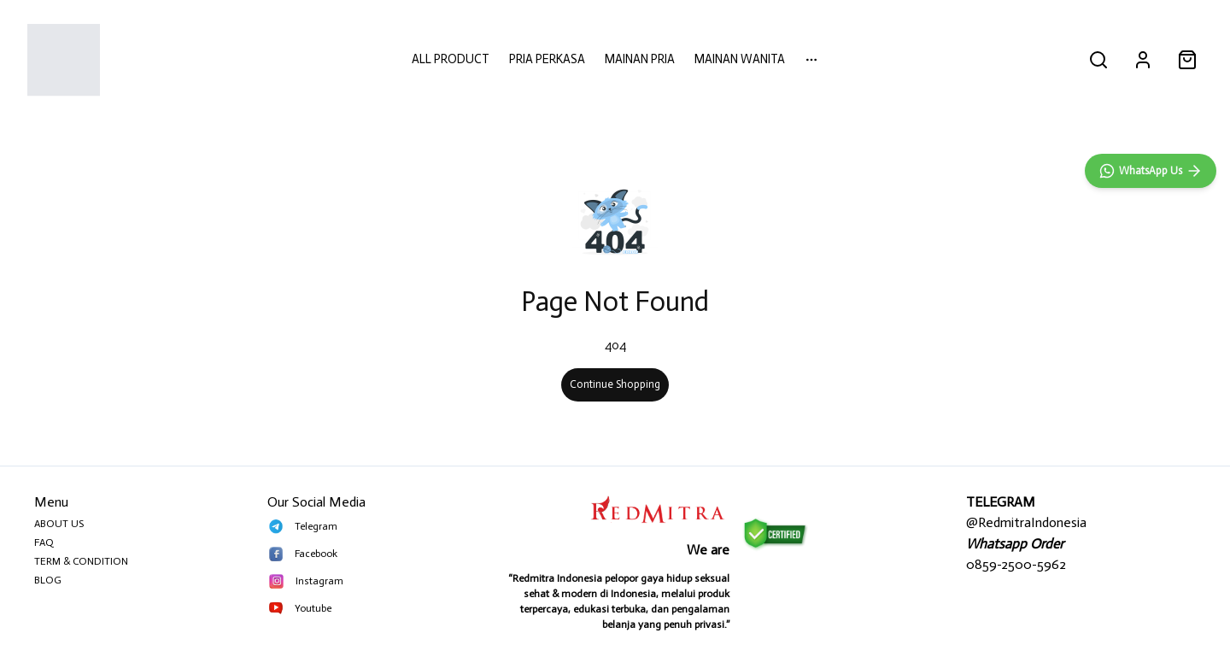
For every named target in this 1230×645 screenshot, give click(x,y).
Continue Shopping (615, 384)
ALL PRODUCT (450, 59)
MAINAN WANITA (739, 59)
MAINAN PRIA (640, 59)
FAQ (44, 542)
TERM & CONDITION (81, 561)
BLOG (48, 580)
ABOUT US (59, 524)
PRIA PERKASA (547, 59)
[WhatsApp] (1150, 543)
